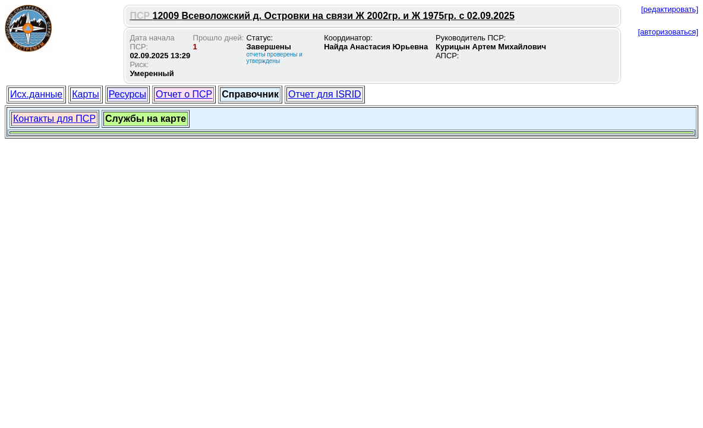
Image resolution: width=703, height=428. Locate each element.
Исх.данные (36, 94)
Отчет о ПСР (184, 94)
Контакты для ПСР (54, 119)
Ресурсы (127, 94)
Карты (85, 94)
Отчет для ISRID (324, 94)
